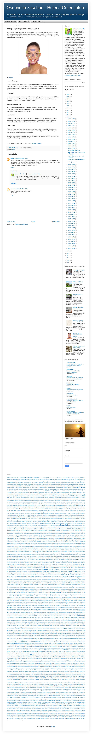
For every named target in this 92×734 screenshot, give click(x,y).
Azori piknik (65, 485)
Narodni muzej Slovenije (30, 614)
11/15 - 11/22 (71, 132)
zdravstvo (9, 715)
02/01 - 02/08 (71, 239)
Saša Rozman (64, 663)
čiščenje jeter (76, 505)
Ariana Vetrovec (19, 484)
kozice (23, 582)
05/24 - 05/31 (71, 203)
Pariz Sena (11, 628)
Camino (59, 500)
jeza (16, 566)
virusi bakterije (31, 695)
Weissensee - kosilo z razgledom (76, 159)
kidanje (29, 569)
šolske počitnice (65, 679)
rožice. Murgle (50, 658)
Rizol (32, 653)
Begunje (51, 490)
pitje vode (67, 631)
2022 (68, 101)
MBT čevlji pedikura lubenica (12, 598)
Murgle (9, 607)
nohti (24, 617)
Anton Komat (26, 482)
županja (23, 719)
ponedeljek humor (41, 636)
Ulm (43, 689)
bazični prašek (16, 490)
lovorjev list (23, 592)
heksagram (32, 548)
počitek (62, 633)
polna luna (72, 635)
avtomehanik (52, 485)
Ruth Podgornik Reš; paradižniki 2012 (33, 661)
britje (34, 498)
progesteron (22, 646)
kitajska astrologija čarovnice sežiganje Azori (66, 569)
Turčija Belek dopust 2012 (47, 687)
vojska (42, 697)
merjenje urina (46, 600)
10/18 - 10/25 (71, 141)
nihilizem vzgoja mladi (63, 615)
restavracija (37, 651)
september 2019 (62, 664)
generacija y (22, 543)
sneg (73, 668)
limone (58, 589)
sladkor (8, 668)
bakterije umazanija (19, 487)
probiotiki (51, 645)
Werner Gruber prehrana (32, 702)
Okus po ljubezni (27, 622)
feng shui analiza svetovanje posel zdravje (76, 525)
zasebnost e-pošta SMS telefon (70, 710)
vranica (63, 697)
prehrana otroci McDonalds (55, 641)
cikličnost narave (35, 503)
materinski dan (82, 597)
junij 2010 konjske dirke (60, 565)
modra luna (70, 603)
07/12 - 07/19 (71, 187)
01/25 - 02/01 (71, 241)
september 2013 (48, 664)
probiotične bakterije (44, 644)
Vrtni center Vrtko (18, 700)
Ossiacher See (15, 625)
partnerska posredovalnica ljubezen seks (46, 628)
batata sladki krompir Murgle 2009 (65, 487)
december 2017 (75, 510)
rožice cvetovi (48, 655)
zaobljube (28, 710)
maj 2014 (26, 594)
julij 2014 (45, 566)
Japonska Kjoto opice (15, 562)
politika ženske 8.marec (50, 635)
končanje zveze (23, 581)
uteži (35, 690)
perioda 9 (44, 630)
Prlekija (29, 645)
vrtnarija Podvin (58, 699)
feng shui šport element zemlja (46, 533)
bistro (15, 494)
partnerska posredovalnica (31, 628)
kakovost (39, 567)
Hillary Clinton (67, 548)
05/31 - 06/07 (71, 201)
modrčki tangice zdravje (11, 605)
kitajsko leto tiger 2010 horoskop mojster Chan (35, 574)
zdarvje (20, 711)
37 (34, 477)
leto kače (77, 587)
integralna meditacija (11, 556)
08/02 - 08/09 (71, 180)
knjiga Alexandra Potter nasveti (13, 577)
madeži (63, 592)
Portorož (21, 638)
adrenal (54, 477)
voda (11, 697)
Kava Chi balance (70, 567)
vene (67, 692)
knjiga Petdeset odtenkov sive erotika (69, 577)
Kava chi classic (78, 567)
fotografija (74, 536)
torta (46, 685)
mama (31, 595)
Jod (28, 566)
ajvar (12, 479)
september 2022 (69, 664)
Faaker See (43, 525)
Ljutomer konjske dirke (49, 590)
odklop (77, 619)
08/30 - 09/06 (71, 171)
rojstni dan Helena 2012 (61, 653)
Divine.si (69, 388)
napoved (68, 612)
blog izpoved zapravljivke (12, 495)
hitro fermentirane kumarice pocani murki (25, 549)
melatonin (67, 598)
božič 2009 (18, 497)
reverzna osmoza (65, 651)
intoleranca (45, 556)
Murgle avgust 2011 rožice (54, 607)
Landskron (14, 586)
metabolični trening (81, 600)
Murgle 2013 (25, 607)
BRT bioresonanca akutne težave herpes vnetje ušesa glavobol (49, 498)
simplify (56, 666)
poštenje (80, 638)
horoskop (64, 551)
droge (81, 516)
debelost (23, 510)
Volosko (59, 697)
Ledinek (20, 587)
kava (64, 567)
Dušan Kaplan (30, 518)
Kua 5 (42, 584)
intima (41, 556)
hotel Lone (83, 551)
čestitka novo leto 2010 (29, 505)
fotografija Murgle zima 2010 (60, 538)
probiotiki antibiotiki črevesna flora (61, 644)
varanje (56, 690)
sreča (38, 671)
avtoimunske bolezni (45, 485)
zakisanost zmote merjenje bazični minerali (57, 708)
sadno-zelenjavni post (70, 661)
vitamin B (41, 695)
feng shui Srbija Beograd (22, 533)
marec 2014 (65, 595)
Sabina (12, 158)
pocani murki (57, 633)
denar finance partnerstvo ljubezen (24, 511)
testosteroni (83, 682)
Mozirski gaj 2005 (59, 605)
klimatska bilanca (34, 576)
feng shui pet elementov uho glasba (50, 530)
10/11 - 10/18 (71, 143)
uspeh (32, 690)
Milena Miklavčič (32, 602)
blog (73, 494)
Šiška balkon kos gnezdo (34, 676)
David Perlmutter (76, 508)
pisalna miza (58, 631)
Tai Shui (31, 681)
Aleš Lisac (63, 479)
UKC (31, 689)
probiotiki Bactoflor (72, 644)
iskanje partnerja (46, 559)
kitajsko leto (50, 573)
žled (79, 718)
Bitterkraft (19, 494)
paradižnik (25, 627)
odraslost (8, 620)
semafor (17, 664)
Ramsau (42, 649)
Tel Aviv (15, 682)
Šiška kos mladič (40, 677)
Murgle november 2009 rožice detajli (65, 609)
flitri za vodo (36, 536)
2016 (68, 114)
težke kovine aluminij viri (18, 684)
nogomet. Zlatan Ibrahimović (17, 617)
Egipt (68, 518)
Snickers (76, 668)
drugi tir (83, 516)
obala (21, 618)
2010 (68, 260)
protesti (41, 646)
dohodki (16, 515)
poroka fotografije (75, 636)
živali (56, 718)
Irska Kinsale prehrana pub (23, 559)
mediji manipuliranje (35, 598)
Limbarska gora (53, 589)
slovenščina (47, 668)
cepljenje (29, 502)
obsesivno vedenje (55, 618)
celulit (10, 502)
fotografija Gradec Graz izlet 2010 (14, 538)
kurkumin (72, 584)
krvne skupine (36, 584)
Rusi (75, 658)
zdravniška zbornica (81, 713)
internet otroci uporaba (28, 556)
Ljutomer (34, 590)
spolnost (29, 671)
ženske (41, 718)
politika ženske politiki (59, 635)
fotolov (15, 541)
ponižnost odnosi (53, 636)
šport (74, 679)
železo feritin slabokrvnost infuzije (16, 718)
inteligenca (17, 556)
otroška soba (59, 625)
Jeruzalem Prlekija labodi (12, 564)
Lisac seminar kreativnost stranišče (78, 589)
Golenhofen (16, 544)
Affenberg (74, 477)
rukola (72, 658)
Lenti (48, 587)
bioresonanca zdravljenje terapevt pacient (67, 492)
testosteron (78, 682)
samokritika (20, 663)
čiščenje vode (30, 507)
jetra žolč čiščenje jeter (73, 564)
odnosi (83, 619)
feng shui (64, 525)
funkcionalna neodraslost (74, 541)
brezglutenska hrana (53, 497)
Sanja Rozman (58, 663)
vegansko (34, 692)
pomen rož (20, 636)
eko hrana (38, 520)
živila (59, 718)
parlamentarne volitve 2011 (20, 628)
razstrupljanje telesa (74, 649)
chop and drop (79, 502)
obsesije (49, 618)
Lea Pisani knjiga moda (56, 586)
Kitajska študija (64, 571)
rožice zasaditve (43, 658)
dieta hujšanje (15, 513)
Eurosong (33, 525)
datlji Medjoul (62, 508)
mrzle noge (73, 605)
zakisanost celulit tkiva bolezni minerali (15, 705)
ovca (71, 625)
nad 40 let (77, 610)
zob (64, 715)
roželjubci (27, 655)
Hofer (60, 549)
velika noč (63, 692)
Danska (43, 508)
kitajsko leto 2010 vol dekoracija (78, 573)
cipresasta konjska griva (47, 503)
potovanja (15, 640)
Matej (55, 597)
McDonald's (21, 598)
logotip (74, 590)
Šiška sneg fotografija (29, 679)
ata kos (84, 484)
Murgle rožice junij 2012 (12, 610)
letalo (70, 587)
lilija (49, 589)
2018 (68, 110)
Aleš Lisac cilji (69, 479)
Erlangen (54, 523)
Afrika (81, 477)
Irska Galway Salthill (58, 557)
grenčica (50, 546)
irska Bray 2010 (13, 557)
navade (60, 614)
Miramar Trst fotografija (80, 602)
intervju (34, 556)
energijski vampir (39, 523)
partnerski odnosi (67, 628)
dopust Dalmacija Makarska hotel (57, 515)
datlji (59, 508)
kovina (20, 582)
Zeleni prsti (70, 393)
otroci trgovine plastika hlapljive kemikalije (40, 625)
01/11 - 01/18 (71, 246)
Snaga (70, 668)
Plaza (84, 631)
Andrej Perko (76, 481)
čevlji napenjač (37, 505)
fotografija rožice (20, 540)
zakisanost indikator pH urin (41, 705)
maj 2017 (35, 594)
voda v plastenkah (16, 697)
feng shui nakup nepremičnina (74, 528)
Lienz (47, 589)
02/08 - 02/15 (71, 237)
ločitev (70, 590)
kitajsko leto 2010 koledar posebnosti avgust (62, 573)
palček (78, 625)
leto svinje (28, 589)
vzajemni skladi (29, 700)
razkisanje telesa (56, 649)
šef (61, 674)
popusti (64, 636)
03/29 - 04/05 (71, 221)
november (27, 617)
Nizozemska (80, 615)
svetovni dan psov (12, 674)
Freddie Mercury (65, 541)
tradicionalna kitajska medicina (57, 686)
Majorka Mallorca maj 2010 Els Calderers (70, 594)
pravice (57, 640)
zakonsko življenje (73, 708)
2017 (68, 112)
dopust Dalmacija (46, 515)
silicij (44, 666)
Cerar (39, 502)
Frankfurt (43, 541)
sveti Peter (71, 673)
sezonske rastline (21, 666)
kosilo (65, 581)
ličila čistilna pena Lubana (38, 589)
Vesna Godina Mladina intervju (35, 694)
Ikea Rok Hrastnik (23, 554)
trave (66, 686)
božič (14, 497)
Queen (81, 646)
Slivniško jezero (34, 668)
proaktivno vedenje (35, 645)
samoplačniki (31, 663)
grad (66, 544)
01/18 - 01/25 (71, 243)
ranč (45, 649)
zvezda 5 (71, 716)
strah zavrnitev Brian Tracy (30, 673)
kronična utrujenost (79, 582)
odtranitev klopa (14, 620)
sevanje (79, 664)
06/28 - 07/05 (71, 192)
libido (32, 589)
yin (40, 702)
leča (12, 587)
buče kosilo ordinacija (31, 500)
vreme (66, 697)
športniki (21, 681)
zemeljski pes (21, 715)
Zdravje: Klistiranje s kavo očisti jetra (78, 308)
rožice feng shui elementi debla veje (58, 655)
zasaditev (50, 710)
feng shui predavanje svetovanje (17, 531)
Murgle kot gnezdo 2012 (52, 609)
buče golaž (24, 500)
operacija (18, 623)
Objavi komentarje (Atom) (21, 224)
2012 (68, 255)
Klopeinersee (66, 576)
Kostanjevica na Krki (11, 582)
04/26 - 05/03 (71, 212)
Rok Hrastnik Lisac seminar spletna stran (74, 653)
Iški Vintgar (61, 559)
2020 (68, 105)
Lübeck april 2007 (31, 592)
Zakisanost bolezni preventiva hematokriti (76, 703)
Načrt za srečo (66, 610)
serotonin (75, 664)
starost (59, 671)
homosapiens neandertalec (12, 551)
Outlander (68, 625)
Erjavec (49, 523)
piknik (52, 631)
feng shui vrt (62, 533)
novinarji (46, 617)
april (30, 482)
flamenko (27, 536)
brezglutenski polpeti (72, 497)
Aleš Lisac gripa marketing (78, 479)
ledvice (24, 587)
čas (10, 505)
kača (18, 567)
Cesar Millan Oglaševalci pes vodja (51, 502)
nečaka (72, 614)
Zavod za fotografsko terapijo (12, 711)
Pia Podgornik (41, 631)
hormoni (27, 551)
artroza (64, 484)
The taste (45, 684)
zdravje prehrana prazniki (28, 713)
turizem (66, 687)
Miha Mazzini (19, 602)
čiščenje (71, 505)
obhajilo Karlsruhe (29, 618)
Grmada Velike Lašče (73, 546)
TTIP (35, 687)
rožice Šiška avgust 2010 (14, 658)
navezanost (64, 614)
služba (51, 668)
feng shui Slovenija (13, 533)
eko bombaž (33, 520)
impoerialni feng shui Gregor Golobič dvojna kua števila (51, 554)
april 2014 (38, 482)
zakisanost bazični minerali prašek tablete (59, 703)
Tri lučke (22, 687)
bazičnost (30, 490)
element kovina (25, 521)
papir (21, 627)
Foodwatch (50, 536)
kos (57, 581)
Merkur (59, 600)
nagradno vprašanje (26, 612)
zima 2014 (33, 715)
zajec (84, 702)
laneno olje (19, 586)
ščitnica (59, 674)
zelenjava (13, 715)
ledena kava (15, 587)
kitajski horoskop (73, 571)
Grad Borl (69, 544)
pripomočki (12, 644)
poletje (31, 635)
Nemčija (8, 615)
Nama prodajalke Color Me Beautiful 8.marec (48, 612)
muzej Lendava (60, 610)
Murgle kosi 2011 (43, 609)
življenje (71, 718)
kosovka (78, 581)
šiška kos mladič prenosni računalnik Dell (64, 677)
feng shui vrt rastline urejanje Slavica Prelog (74, 533)
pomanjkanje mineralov (80, 635)
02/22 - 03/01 (71, 232)
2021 (68, 103)
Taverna (57, 681)
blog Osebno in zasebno (22, 495)
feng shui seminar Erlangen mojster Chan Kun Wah (64, 531)
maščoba (51, 597)
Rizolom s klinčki (36, 143)
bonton (76, 495)
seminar (21, 664)
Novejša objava (11, 221)
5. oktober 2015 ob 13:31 (21, 189)
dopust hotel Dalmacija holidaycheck (46, 516)
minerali (43, 602)
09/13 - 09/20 (71, 167)
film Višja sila (62, 535)
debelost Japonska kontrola (40, 510)
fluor (40, 536)
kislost (36, 569)
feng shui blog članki (35, 527)
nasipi (37, 614)
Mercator (38, 600)
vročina (73, 697)
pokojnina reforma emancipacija (17, 635)
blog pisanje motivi (32, 495)
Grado (81, 544)
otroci (23, 625)
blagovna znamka (33, 494)
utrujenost (38, 690)
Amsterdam (56, 481)
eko (30, 520)
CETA (60, 502)
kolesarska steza (40, 579)
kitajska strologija (56, 571)
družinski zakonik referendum (13, 518)
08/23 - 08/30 (71, 173)
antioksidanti (20, 482)
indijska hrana (66, 554)
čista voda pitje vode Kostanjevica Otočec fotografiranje (57, 505)
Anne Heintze (10, 482)
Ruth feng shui (82, 658)
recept (10, 651)
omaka (49, 622)
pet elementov (70, 630)
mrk (69, 605)
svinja (32, 674)
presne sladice (48, 643)
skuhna (76, 666)
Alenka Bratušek (24, 479)
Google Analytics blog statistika (30, 544)
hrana (8, 553)
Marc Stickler (52, 595)
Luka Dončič (46, 592)
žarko (8, 718)
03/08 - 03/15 (71, 228)
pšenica (68, 646)
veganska (13, 692)
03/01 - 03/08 (71, 230)
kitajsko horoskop (43, 573)
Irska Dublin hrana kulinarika (34, 557)
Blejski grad (69, 494)
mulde (84, 605)
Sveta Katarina (66, 673)
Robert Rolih (44, 653)
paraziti (42, 627)
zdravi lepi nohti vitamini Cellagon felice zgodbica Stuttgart (34, 711)
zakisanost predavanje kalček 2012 (26, 707)
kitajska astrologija (49, 569)
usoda (29, 690)
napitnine (64, 612)
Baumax (74, 487)
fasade (55, 525)
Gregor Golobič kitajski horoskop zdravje (39, 546)
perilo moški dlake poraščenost (35, 630)
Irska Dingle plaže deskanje (22, 557)
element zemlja (50, 521)
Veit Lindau (55, 692)
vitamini (64, 695)
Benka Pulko (77, 490)
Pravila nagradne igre (72, 395)
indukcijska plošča (77, 554)
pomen (16, 636)
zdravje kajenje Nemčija (77, 711)
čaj (67, 503)
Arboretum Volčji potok (55, 482)
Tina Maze (60, 684)
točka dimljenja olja (79, 684)
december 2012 (54, 510)
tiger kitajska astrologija (52, 684)
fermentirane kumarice (47, 535)
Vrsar (76, 697)
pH (33, 632)
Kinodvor (33, 569)
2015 (68, 117)
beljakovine (59, 490)
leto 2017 (73, 587)
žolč (81, 718)
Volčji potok (46, 697)
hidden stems (61, 548)
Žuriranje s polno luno (73, 162)
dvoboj (54, 518)
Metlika (12, 602)
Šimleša (67, 674)
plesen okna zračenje (27, 633)
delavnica (81, 510)
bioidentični (19, 492)
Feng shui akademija (24, 21)
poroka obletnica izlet (14, 638)
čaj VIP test (71, 503)
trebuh (69, 686)
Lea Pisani (27, 586)
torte (48, 685)
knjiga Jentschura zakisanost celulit (54, 577)
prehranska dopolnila (17, 643)
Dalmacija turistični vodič (12, 508)
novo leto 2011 (56, 617)
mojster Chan (24, 605)
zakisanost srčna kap (54, 707)
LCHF (23, 586)
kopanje (38, 581)
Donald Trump (24, 515)
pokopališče (27, 635)
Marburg (48, 595)
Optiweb (31, 623)
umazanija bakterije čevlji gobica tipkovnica (63, 689)
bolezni (72, 495)
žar (85, 716)
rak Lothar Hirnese (81, 648)
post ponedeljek (45, 638)
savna (74, 663)
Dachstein (83, 507)
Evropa (39, 525)
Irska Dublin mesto (43, 557)
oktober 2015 (15, 622)
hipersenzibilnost (74, 548)
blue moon (38, 495)
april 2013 (34, 482)
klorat (81, 576)
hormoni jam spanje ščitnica (35, 551)
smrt (65, 668)
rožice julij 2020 (69, 655)
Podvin (84, 633)
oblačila (38, 619)
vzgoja (33, 700)
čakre (8, 505)
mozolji (13, 149)
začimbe (81, 702)
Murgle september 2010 (33, 610)
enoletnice (45, 523)
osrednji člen (9, 625)
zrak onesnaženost (53, 716)
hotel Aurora (78, 551)
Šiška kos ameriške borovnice (66, 676)
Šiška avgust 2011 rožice (23, 676)
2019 (68, 108)
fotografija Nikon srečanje (72, 538)
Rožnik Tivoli (64, 658)
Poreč (67, 636)
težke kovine (9, 684)
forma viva (55, 536)
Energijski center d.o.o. (37, 21)
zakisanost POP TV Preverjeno (74, 705)
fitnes (18, 536)
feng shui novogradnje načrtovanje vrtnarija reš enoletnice (31, 530)
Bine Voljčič (14, 492)
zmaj (56, 715)
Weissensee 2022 (12, 702)
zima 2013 (29, 715)
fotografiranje (67, 540)
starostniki (63, 671)
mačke (59, 592)
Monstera (29, 605)
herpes (56, 548)
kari (58, 567)
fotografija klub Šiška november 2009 (46, 538)
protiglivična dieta (47, 646)
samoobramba (26, 663)
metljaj (15, 602)
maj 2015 (31, 594)
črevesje (55, 507)
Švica (28, 681)
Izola (15, 561)
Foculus (45, 536)
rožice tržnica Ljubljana (35, 658)
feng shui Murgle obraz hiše (60, 528)
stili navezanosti (15, 673)
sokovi (25, 669)
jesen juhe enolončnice (24, 564)
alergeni (30, 479)
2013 (68, 253)
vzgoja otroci (38, 700)
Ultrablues (46, 689)
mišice (15, 603)
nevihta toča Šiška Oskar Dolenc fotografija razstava (48, 615)
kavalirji (83, 567)
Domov (33, 221)
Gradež (78, 544)
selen (12, 664)
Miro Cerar (9, 603)
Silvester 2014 (52, 666)
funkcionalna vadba (15, 543)
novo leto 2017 (69, 617)
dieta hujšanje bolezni (23, 513)
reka (21, 651)
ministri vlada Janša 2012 (70, 602)
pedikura (15, 630)
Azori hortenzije (59, 485)
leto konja (9, 589)
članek (40, 507)
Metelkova (9, 602)
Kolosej (76, 579)
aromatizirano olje (55, 484)
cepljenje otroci (34, 502)
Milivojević (38, 602)
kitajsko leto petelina (21, 574)
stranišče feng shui (40, 673)
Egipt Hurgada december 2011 (76, 518)
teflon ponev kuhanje (70, 681)
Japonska (9, 562)
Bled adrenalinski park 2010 (45, 494)
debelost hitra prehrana (30, 510)
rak (59, 648)
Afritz (84, 477)
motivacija (47, 605)
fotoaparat (69, 536)
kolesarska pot (33, 579)
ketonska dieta (25, 569)
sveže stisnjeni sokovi (20, 674)
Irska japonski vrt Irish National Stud (69, 557)
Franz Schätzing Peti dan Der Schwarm (53, 541)
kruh (20, 584)
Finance (78, 535)
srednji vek (47, 671)
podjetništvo (70, 633)
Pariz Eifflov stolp (48, 627)
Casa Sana (69, 500)
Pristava (25, 644)
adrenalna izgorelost (61, 477)
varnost (59, 690)
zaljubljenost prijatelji (14, 710)
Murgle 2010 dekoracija (17, 607)
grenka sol (54, 546)
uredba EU (21, 690)
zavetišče (83, 710)
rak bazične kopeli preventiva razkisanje (68, 648)
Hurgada (9, 554)
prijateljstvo (80, 643)
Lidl (45, 589)
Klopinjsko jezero (73, 576)
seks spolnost (80, 663)
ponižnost (47, 636)
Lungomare (52, 592)
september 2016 (55, 664)
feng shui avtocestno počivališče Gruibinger (15, 527)
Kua (40, 584)
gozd (64, 544)
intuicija (49, 556)
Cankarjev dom (64, 500)
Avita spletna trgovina (10, 21)
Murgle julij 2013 (74, 607)
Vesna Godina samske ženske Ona (57, 694)
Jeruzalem (75, 562)
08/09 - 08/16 (71, 178)
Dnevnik (8, 515)
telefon (18, 682)
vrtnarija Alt (45, 699)
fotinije (59, 536)
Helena (36, 548)
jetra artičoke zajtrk (53, 564)
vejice (59, 692)
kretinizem (55, 582)
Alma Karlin (38, 481)
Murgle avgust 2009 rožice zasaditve (41, 607)
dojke (20, 515)
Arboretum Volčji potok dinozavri (67, 482)
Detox (66, 511)
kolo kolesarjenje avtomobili (69, 579)
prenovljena (34, 643)
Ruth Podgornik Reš (12, 660)
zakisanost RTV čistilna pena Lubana (42, 707)
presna (38, 643)
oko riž (73, 620)
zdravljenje (62, 713)
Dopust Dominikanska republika (71, 515)
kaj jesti (32, 567)
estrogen (12, 525)
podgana (66, 633)
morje (33, 605)
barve (43, 487)
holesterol (72, 549)
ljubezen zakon (17, 590)
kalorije (52, 567)
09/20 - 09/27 (71, 164)
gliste (67, 543)
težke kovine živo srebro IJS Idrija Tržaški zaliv (33, 684)
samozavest (45, 663)
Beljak (54, 490)
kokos (20, 579)
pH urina (36, 631)
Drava (78, 516)
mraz (67, 605)
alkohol (28, 481)
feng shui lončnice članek (48, 528)
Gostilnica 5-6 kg (58, 544)
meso (69, 600)
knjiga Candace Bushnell (25, 577)
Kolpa (80, 579)
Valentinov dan (44, 690)
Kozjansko (27, 582)
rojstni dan (53, 653)
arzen (67, 484)
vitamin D (55, 695)
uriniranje (26, 690)
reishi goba (18, 651)
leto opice (13, 589)
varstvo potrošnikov (77, 690)
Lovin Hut (14, 592)
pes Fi (58, 630)
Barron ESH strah (38, 487)
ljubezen (11, 590)
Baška (53, 487)
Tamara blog (70, 369)
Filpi (66, 535)
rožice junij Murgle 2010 (78, 655)
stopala (19, 673)
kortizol (54, 581)
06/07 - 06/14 (71, 198)
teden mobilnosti (62, 681)
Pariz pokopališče (69, 627)
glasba (64, 543)
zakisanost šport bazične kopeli (65, 707)
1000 (8, 477)
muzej (55, 610)
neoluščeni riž (18, 615)
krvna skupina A (30, 584)
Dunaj (25, 518)
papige (18, 627)
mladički (25, 603)
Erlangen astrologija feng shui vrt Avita (64, 523)
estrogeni (16, 525)
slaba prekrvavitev (81, 666)
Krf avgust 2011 (61, 582)
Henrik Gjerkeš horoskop (43, 548)
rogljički (49, 653)
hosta (74, 551)
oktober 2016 (21, 622)
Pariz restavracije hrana (78, 627)
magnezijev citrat (75, 592)
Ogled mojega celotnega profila (73, 75)
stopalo (23, 673)
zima (25, 715)
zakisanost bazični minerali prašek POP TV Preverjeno (39, 703)
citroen (53, 503)
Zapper (46, 710)
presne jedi (42, 643)
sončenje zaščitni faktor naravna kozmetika (49, 669)
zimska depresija (39, 715)
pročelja (78, 644)
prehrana (37, 641)
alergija (33, 479)
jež (26, 565)
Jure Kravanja (13, 567)
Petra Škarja (30, 631)
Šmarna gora (46, 679)
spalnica (65, 669)
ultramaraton (51, 689)
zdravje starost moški (38, 713)
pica (45, 631)
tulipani (40, 687)
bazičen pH (56, 489)
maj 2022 (39, 594)
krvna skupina (24, 584)
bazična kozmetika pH (73, 489)
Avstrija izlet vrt (38, 485)
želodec (33, 718)
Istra (58, 559)
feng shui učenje (56, 533)
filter (68, 535)
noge (84, 615)
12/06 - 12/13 (71, 125)
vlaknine (83, 695)
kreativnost (50, 582)
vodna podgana (30, 697)
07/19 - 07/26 (71, 185)
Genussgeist (40, 543)
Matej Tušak (58, 597)
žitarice (53, 718)
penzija (23, 630)
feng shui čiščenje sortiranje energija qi (48, 527)
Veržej (70, 692)
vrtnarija (40, 699)
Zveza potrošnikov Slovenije (63, 716)
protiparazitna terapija (56, 646)
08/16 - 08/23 (71, 176)
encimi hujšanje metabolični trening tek (15, 523)
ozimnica (74, 625)
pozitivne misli (38, 640)
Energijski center (30, 523)
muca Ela (81, 605)
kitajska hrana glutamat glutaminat (35, 571)
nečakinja (76, 614)
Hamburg (17, 548)
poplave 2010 (60, 636)
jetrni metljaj (12, 566)
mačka (56, 592)
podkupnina (75, 633)
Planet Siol (80, 631)
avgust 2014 (18, 485)
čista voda (42, 505)
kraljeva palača (35, 582)
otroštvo (63, 625)
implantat (38, 554)
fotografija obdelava (81, 538)
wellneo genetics (23, 702)
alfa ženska (24, 481)
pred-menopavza (17, 641)
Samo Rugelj (9, 663)
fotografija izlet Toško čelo (33, 538)
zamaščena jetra (22, 710)
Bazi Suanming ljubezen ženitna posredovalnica (37, 489)
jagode (26, 561)
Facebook (48, 525)
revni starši (74, 651)
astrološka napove (78, 484)
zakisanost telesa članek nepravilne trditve (18, 708)
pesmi (61, 630)
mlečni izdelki (37, 603)
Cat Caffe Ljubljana (76, 500)
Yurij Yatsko (76, 702)
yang (39, 702)
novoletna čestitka (77, 617)
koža (31, 582)
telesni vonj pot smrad (24, 682)
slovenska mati (41, 668)
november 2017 (41, 617)
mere (41, 600)
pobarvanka (42, 633)
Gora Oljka (39, 544)
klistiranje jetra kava (49, 576)
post (41, 638)
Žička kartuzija (46, 718)
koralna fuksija (44, 581)
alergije (37, 479)
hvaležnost (13, 554)
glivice (69, 543)
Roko (18, 655)
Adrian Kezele (68, 477)
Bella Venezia (65, 490)
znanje (62, 715)
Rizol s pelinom (37, 653)
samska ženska (51, 663)
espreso (8, 525)
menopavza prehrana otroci (75, 598)
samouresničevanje (39, 663)
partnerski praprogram (76, 628)
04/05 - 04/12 (71, 219)
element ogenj (37, 521)
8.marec (37, 477)
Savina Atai (69, 663)
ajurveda (9, 479)
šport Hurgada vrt (79, 679)
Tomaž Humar (14, 685)
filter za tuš (72, 535)
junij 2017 (77, 565)
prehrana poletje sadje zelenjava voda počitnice (71, 641)
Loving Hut (18, 592)
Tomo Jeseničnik (41, 685)
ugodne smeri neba (24, 689)
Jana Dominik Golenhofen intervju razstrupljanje (45, 561)
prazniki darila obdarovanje (69, 640)
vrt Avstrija (82, 697)
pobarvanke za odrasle (49, 633)
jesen (18, 564)
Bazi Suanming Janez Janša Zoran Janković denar (17, 489)
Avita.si (32, 485)
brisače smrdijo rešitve (28, 498)
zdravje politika (20, 713)
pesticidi (65, 630)
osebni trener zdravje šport (80, 623)
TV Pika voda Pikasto (72, 687)
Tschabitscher (31, 687)
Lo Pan (67, 590)
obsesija (46, 618)
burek (52, 500)
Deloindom (9, 511)
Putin (78, 646)
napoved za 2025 (81, 612)
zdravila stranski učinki (50, 711)
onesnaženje (72, 622)
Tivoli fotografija (68, 684)
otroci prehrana (28, 625)
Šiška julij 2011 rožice (54, 676)
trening (80, 686)
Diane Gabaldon (71, 511)
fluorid (42, 536)
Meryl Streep (64, 600)
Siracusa (73, 666)
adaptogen (45, 477)
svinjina (35, 674)
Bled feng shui (55, 494)
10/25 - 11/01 (71, 139)
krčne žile (46, 582)
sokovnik (29, 669)
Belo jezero (70, 490)
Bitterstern (24, 494)
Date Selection (55, 508)
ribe (84, 651)
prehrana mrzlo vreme (44, 641)
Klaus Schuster (73, 574)
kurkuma (68, 584)
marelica (69, 595)
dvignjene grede (49, 518)
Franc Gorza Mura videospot (27, 541)
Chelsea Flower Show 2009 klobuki (68, 502)
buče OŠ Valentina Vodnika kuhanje (43, 500)
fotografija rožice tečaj (29, 540)
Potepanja (69, 376)
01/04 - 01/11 (71, 248)
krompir (72, 582)
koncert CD (17, 581)
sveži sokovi (27, 674)
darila (46, 508)
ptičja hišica (74, 646)
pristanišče (21, 644)
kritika (67, 582)
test (68, 682)
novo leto (50, 617)
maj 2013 (22, 594)
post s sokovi (52, 638)
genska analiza (34, 543)
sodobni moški (16, 669)
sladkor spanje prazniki (15, 668)
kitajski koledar (36, 573)
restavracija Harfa (44, 651)
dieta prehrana (61, 513)
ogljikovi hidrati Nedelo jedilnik (51, 620)
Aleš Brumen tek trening (56, 479)
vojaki (39, 697)
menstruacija (33, 600)
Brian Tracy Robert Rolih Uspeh (16, 498)
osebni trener (71, 623)
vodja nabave (23, 697)
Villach (74, 694)
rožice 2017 (42, 655)
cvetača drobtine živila (62, 503)
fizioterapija (22, 536)
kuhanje (45, 584)
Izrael (17, 561)
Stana (51, 671)
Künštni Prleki (63, 584)
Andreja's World (71, 362)
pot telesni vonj (10, 640)
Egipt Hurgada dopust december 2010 (21, 520)
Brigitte (11, 77)
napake (60, 612)
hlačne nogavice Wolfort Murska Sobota (49, 549)
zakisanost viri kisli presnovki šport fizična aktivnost (37, 708)
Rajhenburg (55, 648)
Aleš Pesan (19, 481)
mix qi (18, 603)
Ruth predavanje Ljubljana (46, 661)
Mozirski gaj (52, 605)
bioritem (12, 494)
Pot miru (83, 638)
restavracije (51, 651)
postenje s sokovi (66, 638)
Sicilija (41, 666)
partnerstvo (10, 630)
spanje (68, 669)
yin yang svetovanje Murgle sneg (48, 702)
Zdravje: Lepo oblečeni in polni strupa (79, 347)
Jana (34, 561)
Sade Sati (64, 661)
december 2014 (68, 510)
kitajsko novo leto (65, 574)
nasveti (48, 614)
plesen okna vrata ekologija (17, 633)
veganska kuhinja (19, 692)
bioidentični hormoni (27, 492)
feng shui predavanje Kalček (64, 530)
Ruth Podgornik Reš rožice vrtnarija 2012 (46, 660)
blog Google (82, 494)
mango (44, 595)
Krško (17, 584)
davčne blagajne (69, 508)
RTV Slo (69, 658)
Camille (55, 500)
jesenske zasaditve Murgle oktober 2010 (38, 564)
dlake (84, 513)
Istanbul (55, 559)
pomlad (24, 636)
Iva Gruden (66, 559)
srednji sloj (42, 671)
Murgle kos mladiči (29, 609)
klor (79, 576)
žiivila (51, 718)
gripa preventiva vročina (64, 546)
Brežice (81, 497)
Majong (43, 594)
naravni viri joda (18, 614)
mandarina (41, 595)
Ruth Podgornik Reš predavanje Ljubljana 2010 (27, 660)
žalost (82, 716)
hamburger (22, 548)
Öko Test (77, 620)
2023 (68, 99)
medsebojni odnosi (48, 599)
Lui (43, 592)
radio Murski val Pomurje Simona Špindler (17, 648)
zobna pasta (35, 716)
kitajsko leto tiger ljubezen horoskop (53, 574)
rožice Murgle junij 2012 (55, 656)
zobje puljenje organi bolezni (74, 715)
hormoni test (44, 551)
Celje (81, 500)
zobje (67, 715)
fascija (58, 525)
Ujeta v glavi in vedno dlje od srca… (75, 389)
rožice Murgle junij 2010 (44, 656)
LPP (26, 592)
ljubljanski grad (28, 590)
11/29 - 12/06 (71, 128)
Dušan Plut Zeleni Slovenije (40, 518)
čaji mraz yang (77, 503)
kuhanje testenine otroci (52, 584)
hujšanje (38, 553)
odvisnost (19, 620)
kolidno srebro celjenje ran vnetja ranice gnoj (53, 579)
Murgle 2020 (31, 607)
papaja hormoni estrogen (12, 627)
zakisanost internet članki (52, 705)
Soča (12, 669)
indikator (72, 554)
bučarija (20, 500)
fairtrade (52, 525)
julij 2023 (53, 565)
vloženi (8, 697)
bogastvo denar (44, 495)
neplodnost (23, 615)
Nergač (68, 405)
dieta (11, 513)
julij (42, 565)
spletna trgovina (74, 669)
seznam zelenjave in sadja (12, 666)
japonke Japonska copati (80, 561)
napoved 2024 (74, 612)
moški (42, 605)
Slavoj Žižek (28, 668)
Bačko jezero (80, 485)
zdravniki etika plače (73, 713)
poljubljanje (67, 635)
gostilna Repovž (51, 544)
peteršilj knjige (25, 631)
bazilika (33, 490)
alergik (49, 479)
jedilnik (51, 562)
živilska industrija (65, 718)
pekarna (19, 630)
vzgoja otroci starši (45, 700)
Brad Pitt (28, 497)
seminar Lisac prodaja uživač (29, 664)
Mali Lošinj (19, 595)
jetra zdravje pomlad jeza (63, 564)
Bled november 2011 (62, 494)
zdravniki (66, 713)
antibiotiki (15, 482)
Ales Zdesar (70, 383)
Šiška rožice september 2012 (18, 679)
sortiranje (61, 669)
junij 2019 (81, 565)
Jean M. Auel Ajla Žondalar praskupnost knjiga (40, 562)
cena (26, 502)
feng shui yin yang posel (18, 535)
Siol (68, 666)
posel (32, 638)
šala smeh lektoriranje (52, 674)
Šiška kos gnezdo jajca (17, 677)
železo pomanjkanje (28, 718)
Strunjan (58, 673)
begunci (47, 490)
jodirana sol (31, 565)
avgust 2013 (12, 485)
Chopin (84, 502)
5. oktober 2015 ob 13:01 (34, 174)
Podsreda (80, 633)
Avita (28, 486)
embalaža (77, 521)
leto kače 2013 (82, 587)
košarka (17, 582)
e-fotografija (58, 518)
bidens (10, 492)
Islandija (51, 559)
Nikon (70, 615)
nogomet (9, 617)
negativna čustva (81, 614)
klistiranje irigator (41, 576)
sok (23, 669)
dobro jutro (12, 515)
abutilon (40, 477)
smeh (54, 668)
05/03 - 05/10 (71, 210)
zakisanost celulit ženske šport (29, 705)
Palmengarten (82, 625)
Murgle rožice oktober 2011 (22, 610)
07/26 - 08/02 (71, 182)
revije (70, 651)
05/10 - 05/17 (71, 207)
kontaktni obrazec (32, 581)
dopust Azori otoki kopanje (36, 515)
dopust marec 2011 (66, 516)
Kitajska (39, 569)
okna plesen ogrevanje (67, 620)
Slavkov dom (22, 668)
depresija (42, 512)
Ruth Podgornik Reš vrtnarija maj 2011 (17, 661)
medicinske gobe (27, 598)
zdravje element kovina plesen (66, 711)
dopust (29, 515)
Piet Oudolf (48, 631)
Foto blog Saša (71, 411)
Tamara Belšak (40, 681)
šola (60, 679)
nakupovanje (36, 612)
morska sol (36, 605)
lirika (61, 589)
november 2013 (33, 617)
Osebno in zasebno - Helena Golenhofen (45, 7)
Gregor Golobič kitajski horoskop (24, 546)
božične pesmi (24, 497)
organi (56, 623)
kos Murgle (61, 581)
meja (57, 598)
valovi (49, 690)
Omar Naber (53, 622)
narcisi (23, 614)
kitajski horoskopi (29, 573)
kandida (56, 567)
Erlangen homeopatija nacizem (79, 523)
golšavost (21, 544)
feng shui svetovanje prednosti (33, 533)
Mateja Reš (64, 597)
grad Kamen (73, 544)
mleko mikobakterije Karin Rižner (57, 603)
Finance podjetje (13, 536)
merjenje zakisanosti (53, 600)
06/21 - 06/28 (71, 194)
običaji (34, 618)
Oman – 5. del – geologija (73, 384)
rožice (31, 655)
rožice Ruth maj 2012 (78, 656)
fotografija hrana (24, 538)
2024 (68, 96)
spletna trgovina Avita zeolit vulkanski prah (18, 671)
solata (32, 669)
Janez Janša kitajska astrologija (62, 561)
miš (12, 603)
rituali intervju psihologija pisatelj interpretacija (21, 653)
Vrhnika (69, 697)
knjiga (84, 576)
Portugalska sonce (27, 638)
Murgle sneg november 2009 (45, 610)
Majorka (47, 594)
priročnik (16, 644)
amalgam (43, 481)
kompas (12, 581)
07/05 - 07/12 (71, 189)
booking (79, 495)
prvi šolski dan (64, 646)
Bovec (11, 497)
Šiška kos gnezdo (77, 676)
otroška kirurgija (52, 625)
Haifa (10, 548)
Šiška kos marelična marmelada (28, 677)
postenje (60, 638)
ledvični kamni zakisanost (37, 587)
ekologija (43, 520)
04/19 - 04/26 (71, 214)
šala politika (45, 674)
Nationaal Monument (54, 614)
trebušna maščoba (75, 685)
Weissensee (52, 700)
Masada (43, 597)
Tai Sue (34, 681)
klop (55, 576)
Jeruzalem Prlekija (81, 562)
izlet (80, 559)
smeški (62, 668)
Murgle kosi (37, 609)
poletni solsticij (37, 635)
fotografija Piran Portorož (12, 540)
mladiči (21, 603)
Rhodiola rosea (80, 651)
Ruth (77, 658)
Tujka (38, 687)
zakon (68, 708)
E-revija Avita (64, 518)
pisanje (63, 631)
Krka (69, 582)
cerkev (42, 502)
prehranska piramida (27, 643)
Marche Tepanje (59, 595)
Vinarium (78, 694)
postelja (56, 638)
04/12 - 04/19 (71, 216)
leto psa (24, 589)
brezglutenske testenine (62, 497)
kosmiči (74, 581)
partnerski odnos (58, 628)
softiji (21, 669)
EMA (73, 521)
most (40, 605)
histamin (79, 548)
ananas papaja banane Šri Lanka (66, 481)
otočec (20, 625)
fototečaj (18, 541)
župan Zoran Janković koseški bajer (14, 719)
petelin (14, 632)
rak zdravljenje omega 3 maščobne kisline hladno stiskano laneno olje (26, 649)
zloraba (53, 715)
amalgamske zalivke (49, 481)
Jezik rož (23, 565)
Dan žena (40, 508)
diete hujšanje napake (69, 513)
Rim (10, 653)
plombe (34, 633)
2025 (68, 94)
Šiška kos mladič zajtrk (78, 677)
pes (56, 630)
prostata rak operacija (35, 646)
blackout (28, 494)
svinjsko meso (40, 674)
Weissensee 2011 (60, 700)
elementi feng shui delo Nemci (60, 521)
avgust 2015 (24, 485)
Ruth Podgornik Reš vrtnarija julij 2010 (63, 660)
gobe (13, 544)
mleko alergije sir (46, 603)
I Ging (17, 554)
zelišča (16, 715)
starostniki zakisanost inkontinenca (72, 671)
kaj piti (36, 567)
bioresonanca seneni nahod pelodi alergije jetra (49, 492)
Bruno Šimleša (14, 500)
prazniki (61, 640)
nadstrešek (12, 612)
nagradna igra (18, 612)
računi (84, 646)
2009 (68, 262)
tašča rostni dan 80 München (49, 681)
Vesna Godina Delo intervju (22, 694)
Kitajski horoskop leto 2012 (19, 573)
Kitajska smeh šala (47, 571)
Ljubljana (22, 590)
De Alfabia (19, 510)
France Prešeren (37, 541)
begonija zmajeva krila (40, 490)
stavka (81, 671)
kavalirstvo (9, 569)
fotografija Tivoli (56, 540)
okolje (81, 620)
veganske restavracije (27, 692)
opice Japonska (26, 623)
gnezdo (80, 543)
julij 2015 (49, 565)
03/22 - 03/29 (71, 223)
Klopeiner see (59, 576)
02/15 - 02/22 (71, 234)
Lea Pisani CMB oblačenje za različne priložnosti (40, 586)
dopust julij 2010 (58, 516)
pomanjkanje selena (11, 636)
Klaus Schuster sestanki (16, 576)
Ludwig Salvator (38, 592)
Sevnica (83, 664)
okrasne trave (9, 622)
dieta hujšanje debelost (33, 513)
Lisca (8, 590)
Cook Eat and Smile (72, 399)
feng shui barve (28, 527)
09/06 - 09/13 (71, 169)
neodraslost (12, 615)
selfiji (14, 664)
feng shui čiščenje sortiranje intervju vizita (64, 527)
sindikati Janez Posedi (63, 666)
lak (10, 586)
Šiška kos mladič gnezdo (50, 677)
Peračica (27, 630)
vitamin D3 (60, 695)
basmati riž (50, 487)
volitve (50, 697)
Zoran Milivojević (45, 716)
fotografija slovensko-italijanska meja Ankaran (43, 540)
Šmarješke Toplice (38, 679)
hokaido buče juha (65, 549)
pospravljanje (36, 638)
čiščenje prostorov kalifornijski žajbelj (19, 507)
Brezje (77, 497)
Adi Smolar (50, 477)
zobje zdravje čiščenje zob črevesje (24, 716)
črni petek (75, 507)
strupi (61, 673)
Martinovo (37, 597)
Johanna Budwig (37, 565)
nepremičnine (29, 615)
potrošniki (28, 640)
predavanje (24, 641)
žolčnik (84, 718)
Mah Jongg (16, 594)
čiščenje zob (36, 507)
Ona (68, 622)
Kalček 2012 (48, 567)
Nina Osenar (74, 615)
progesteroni (28, 646)
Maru (40, 597)
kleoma (22, 576)
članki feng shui (45, 507)
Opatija (77, 622)
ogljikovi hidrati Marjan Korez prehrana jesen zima (34, 620)
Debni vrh (48, 510)
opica (21, 623)
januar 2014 (72, 561)
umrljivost (74, 689)
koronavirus (49, 581)
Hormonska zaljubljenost (74, 150)
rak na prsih (9, 649)
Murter (52, 610)
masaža (47, 597)
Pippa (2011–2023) (71, 407)
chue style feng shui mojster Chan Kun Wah (16, 503)
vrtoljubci (23, 700)
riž (40, 653)
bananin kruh (28, 487)
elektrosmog (15, 521)
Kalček (43, 567)
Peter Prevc (19, 631)
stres (45, 673)
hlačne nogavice (37, 549)
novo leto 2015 (62, 617)
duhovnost (21, 518)
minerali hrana (48, 602)
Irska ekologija (51, 557)
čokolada (51, 507)
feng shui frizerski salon (78, 527)
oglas (23, 620)
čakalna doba (82, 503)
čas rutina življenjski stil (16, 505)
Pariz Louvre (54, 627)
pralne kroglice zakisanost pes (50, 640)
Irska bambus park (60, 556)
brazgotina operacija (38, 497)
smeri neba (58, 668)
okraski (83, 620)
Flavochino (31, 536)
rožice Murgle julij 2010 (25, 656)
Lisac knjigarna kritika (66, 589)
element (19, 521)
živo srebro (75, 718)
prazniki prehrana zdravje (80, 640)
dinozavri (76, 513)
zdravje (57, 711)
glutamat (73, 543)
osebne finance (65, 623)
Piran (55, 631)
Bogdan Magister (56, 495)
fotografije (62, 540)
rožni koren (56, 658)
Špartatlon (71, 679)
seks (76, 663)
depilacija (37, 512)
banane (24, 487)
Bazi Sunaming (51, 489)
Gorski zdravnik (45, 544)
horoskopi (70, 551)
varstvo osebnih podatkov (66, 690)
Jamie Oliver (30, 561)
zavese (79, 710)
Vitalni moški (36, 695)
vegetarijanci (43, 692)
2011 (68, 257)
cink (41, 503)
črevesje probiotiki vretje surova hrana (65, 507)
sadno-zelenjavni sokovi (80, 661)
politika (42, 635)
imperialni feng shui (31, 554)
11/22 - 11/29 (71, 130)
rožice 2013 (37, 655)
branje (32, 497)
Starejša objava (56, 221)
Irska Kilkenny (80, 557)
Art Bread (61, 484)
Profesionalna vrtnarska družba (13, 646)
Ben (74, 490)
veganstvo (39, 692)
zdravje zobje (57, 713)
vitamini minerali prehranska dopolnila (74, 695)
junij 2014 (68, 565)
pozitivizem (32, 640)
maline (24, 595)
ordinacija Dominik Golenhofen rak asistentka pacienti (44, 623)
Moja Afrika (19, 605)
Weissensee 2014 (76, 700)
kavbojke (16, 569)
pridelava (75, 643)
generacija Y (28, 543)
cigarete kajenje (28, 503)
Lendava (44, 587)
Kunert (59, 584)
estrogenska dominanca (23, 525)
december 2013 (61, 510)
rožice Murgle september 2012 (67, 656)
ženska (37, 718)
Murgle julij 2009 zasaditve (65, 607)
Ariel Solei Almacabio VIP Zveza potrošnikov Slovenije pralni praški (37, 484)
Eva (36, 525)
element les (31, 521)
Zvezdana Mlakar (77, 716)
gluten (76, 543)
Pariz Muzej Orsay (61, 627)
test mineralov (73, 682)
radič (8, 648)
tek (75, 681)
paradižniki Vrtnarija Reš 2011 (34, 627)
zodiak (39, 716)
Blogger (53, 726)
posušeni (72, 638)
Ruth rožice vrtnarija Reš (57, 661)
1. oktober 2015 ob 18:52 (21, 158)
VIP (14, 695)
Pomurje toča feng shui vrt (32, 636)
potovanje (20, 640)
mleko (41, 603)
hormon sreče (21, 551)
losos (10, 592)
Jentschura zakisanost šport (61, 562)
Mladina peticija (30, 603)
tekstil (78, 681)
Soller (35, 669)
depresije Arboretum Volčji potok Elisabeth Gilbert (55, 511)
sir (70, 666)
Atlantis (8, 485)
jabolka (20, 561)
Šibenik (63, 674)
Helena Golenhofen (20, 174)
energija (24, 523)
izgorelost (76, 559)
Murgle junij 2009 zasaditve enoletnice (17, 609)
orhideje (59, 623)
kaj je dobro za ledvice (26, 567)
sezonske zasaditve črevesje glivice (32, 666)
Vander (52, 690)
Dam (18, 508)
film (53, 535)
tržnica (26, 687)
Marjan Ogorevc (74, 595)
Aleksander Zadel (16, 479)
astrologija (71, 484)
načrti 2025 (72, 610)
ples (7, 633)
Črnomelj (79, 507)
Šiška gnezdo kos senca (45, 676)
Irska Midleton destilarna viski (35, 559)
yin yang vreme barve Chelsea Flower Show (64, 702)
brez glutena (45, 497)
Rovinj (21, 655)
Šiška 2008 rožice (72, 674)
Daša (49, 508)
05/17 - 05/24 (71, 205)
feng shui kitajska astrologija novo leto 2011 (26, 528)
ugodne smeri (17, 689)
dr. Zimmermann (73, 516)
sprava (32, 671)
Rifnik (8, 653)
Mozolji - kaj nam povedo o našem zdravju (77, 335)
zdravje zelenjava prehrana (48, 713)
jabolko (23, 561)
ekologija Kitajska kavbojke (57, 520)
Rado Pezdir (50, 648)
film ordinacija (57, 535)
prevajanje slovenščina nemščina (58, 643)
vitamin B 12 (45, 695)
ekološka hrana (72, 520)
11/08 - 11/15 (71, 134)
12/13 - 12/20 (71, 123)
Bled (38, 494)
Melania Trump (61, 599)
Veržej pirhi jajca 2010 (76, 692)
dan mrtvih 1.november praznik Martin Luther (28, 508)
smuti (67, 668)
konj (28, 581)
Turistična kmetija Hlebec (59, 687)
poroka (70, 636)
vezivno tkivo (67, 694)
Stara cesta (54, 671)
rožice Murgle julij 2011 (34, 656)
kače (20, 567)
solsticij (38, 669)
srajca (35, 671)
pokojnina (9, 635)
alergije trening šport (44, 479)
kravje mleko (41, 582)
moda (66, 603)
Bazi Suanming (80, 487)
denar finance (14, 511)
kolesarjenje (27, 579)
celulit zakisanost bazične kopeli (18, 502)
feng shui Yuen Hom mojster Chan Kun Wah (33, 535)
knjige (78, 578)
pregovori (29, 641)
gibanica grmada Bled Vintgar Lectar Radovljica (53, 543)
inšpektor (83, 554)
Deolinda (33, 511)
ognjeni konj (59, 620)
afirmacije (78, 477)
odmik (80, 618)
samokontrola (15, 663)
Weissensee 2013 (68, 700)
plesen (10, 633)
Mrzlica (76, 605)
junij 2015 (72, 566)
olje (46, 622)
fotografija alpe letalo (81, 536)
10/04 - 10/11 (71, 146)
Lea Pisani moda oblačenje (67, 586)
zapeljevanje (33, 710)
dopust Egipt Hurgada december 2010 (21, 516)
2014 (68, 251)
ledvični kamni (29, 587)
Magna (66, 592)
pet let (12, 631)
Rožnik (60, 658)
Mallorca (28, 595)
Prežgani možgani (69, 643)
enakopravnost (82, 521)
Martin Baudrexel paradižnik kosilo (28, 597)
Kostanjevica (82, 581)
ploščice (37, 633)
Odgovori (13, 167)
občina (24, 618)
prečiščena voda (10, 641)
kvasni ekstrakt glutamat (79, 584)
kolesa (23, 579)
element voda (43, 521)
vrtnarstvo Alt (11, 700)
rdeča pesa (80, 649)
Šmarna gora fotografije (54, 679)
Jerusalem (70, 562)
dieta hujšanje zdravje (53, 513)
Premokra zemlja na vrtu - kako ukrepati (78, 321)
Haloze (13, 548)
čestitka (22, 505)
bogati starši (50, 495)
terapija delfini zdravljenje (62, 682)
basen (46, 487)
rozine (24, 655)
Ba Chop (76, 485)
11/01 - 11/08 (71, 137)
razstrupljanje (66, 649)
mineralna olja (54, 602)
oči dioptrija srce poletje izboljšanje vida (68, 618)
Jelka (54, 562)
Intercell (21, 556)
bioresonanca (35, 492)
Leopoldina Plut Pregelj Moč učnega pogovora (58, 587)
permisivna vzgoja (50, 630)
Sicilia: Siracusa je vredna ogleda (77, 282)
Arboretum (48, 482)
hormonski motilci (51, 551)
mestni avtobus (74, 600)
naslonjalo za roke (42, 614)
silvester (47, 666)
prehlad (33, 641)
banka (33, 487)
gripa (58, 546)
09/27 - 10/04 (71, 148)
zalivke (78, 708)
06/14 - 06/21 (71, 196)
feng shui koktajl (39, 528)
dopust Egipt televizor (34, 516)
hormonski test (59, 551)
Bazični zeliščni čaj (23, 490)
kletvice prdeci (27, 576)
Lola (76, 590)
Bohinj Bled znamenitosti (66, 495)
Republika (25, 651)
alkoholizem (33, 481)
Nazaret (68, 614)
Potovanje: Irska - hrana (79, 270)
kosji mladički (69, 581)
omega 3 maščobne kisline (61, 622)
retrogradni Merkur (58, 651)
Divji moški (80, 513)
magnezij (70, 592)
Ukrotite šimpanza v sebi (37, 689)
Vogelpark (36, 697)
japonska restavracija (24, 562)
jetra (48, 564)
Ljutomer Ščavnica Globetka (60, 590)
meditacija (41, 598)
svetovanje (76, 673)
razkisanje (49, 649)
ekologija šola (66, 520)
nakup (32, 612)
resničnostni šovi (30, 651)
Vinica (81, 694)
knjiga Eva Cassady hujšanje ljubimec (38, 577)
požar (42, 640)
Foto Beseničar (64, 536)
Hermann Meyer (51, 548)
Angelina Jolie (82, 481)
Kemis (20, 569)
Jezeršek (19, 565)
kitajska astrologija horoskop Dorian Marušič (18, 571)
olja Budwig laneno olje (41, 622)
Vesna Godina (13, 694)
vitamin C (51, 695)
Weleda (18, 702)
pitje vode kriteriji (72, 631)
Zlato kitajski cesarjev (47, 715)
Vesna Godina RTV (46, 694)
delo (84, 510)
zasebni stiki (61, 710)
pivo (77, 632)
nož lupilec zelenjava (15, 618)
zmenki (59, 715)
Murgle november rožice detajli (79, 609)
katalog (61, 567)
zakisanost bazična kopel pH (21, 703)
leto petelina (19, 589)
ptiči (71, 646)
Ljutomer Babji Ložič (40, 590)
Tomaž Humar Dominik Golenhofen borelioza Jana (27, 685)
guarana (80, 546)
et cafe (30, 525)
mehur (54, 598)
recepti (13, 651)
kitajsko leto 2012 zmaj (11, 574)
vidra (72, 694)
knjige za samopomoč (14, 579)
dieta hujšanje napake (43, 513)
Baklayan (12, 487)
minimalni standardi (61, 602)
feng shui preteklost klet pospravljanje (32, 531)
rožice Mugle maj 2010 (15, 656)
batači (57, 487)
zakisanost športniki (77, 707)
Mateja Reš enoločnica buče (73, 597)
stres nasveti (48, 673)
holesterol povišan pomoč (80, 549)
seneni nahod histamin (39, 664)
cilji (39, 503)
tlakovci (73, 684)
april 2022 (43, 482)
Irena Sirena (53, 556)
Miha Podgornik (26, 602)
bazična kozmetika (64, 489)
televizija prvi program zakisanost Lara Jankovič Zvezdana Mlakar (43, 682)
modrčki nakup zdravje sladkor (79, 603)
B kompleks (70, 485)
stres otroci (54, 673)
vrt (78, 697)
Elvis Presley (69, 521)
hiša (82, 548)
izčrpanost (71, 559)
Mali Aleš (15, 595)
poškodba (76, 638)
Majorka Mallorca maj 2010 (55, 594)
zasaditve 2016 (55, 710)
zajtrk (8, 703)
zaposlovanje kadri (40, 710)
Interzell (38, 556)
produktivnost (83, 644)
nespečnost (34, 615)
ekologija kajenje (48, 520)
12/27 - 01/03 (71, 119)
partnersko (83, 628)
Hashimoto (26, 548)
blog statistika (77, 494)
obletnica (42, 619)
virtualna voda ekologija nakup (21, 695)
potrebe (23, 640)
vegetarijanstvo (50, 692)
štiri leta (25, 681)
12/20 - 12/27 (71, 121)
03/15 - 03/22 (71, 225)
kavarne (12, 569)
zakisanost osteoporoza (63, 705)
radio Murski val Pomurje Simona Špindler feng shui (37, 648)
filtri (75, 535)
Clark (56, 503)
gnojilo (10, 544)
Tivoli (64, 684)
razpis (61, 649)
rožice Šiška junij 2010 (25, 658)
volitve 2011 (55, 697)
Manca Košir (35, 595)
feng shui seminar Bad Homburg (46, 531)
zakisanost (12, 703)
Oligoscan (33, 622)
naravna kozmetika (10, 614)
